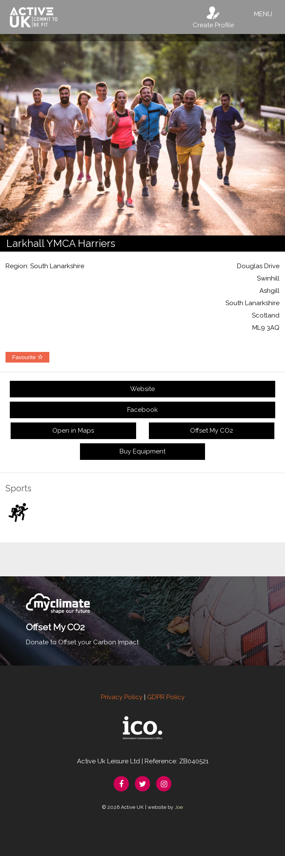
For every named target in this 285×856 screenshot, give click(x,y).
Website (142, 389)
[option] (142, 134)
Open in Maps (73, 430)
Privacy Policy (121, 697)
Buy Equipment (142, 451)
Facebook (142, 410)
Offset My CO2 (211, 430)
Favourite (27, 357)
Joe (179, 807)
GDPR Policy (166, 697)
